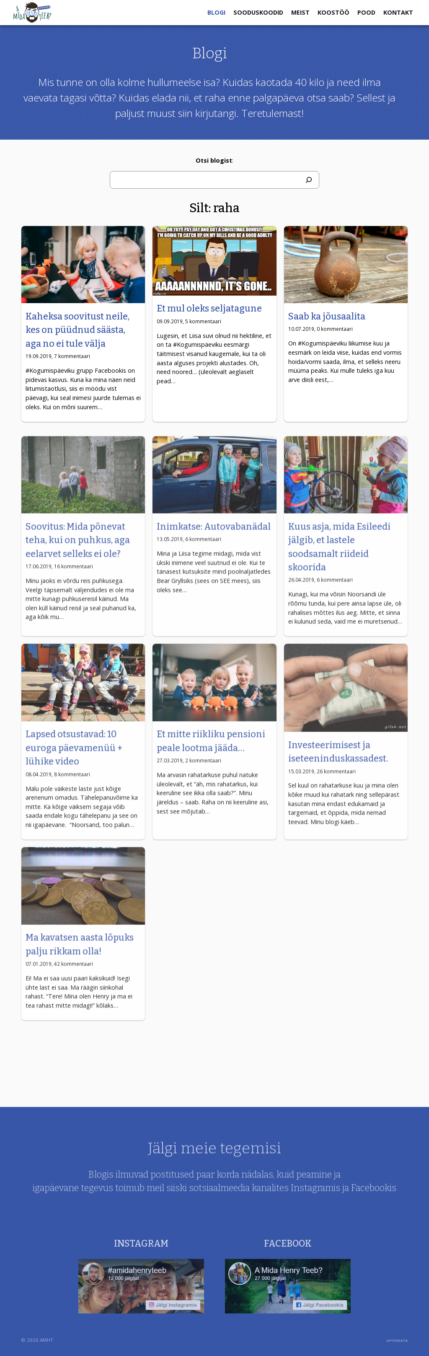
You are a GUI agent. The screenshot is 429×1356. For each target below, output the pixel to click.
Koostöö (333, 12)
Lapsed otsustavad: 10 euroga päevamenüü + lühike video (74, 762)
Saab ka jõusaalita (326, 316)
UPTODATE (397, 1341)
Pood (366, 12)
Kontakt (398, 12)
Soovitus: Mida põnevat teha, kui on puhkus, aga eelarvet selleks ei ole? (78, 554)
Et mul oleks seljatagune (209, 308)
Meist (300, 12)
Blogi (216, 12)
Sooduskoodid (258, 12)
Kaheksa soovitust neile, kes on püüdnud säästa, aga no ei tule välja (77, 330)
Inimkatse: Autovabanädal (214, 540)
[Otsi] (308, 180)
